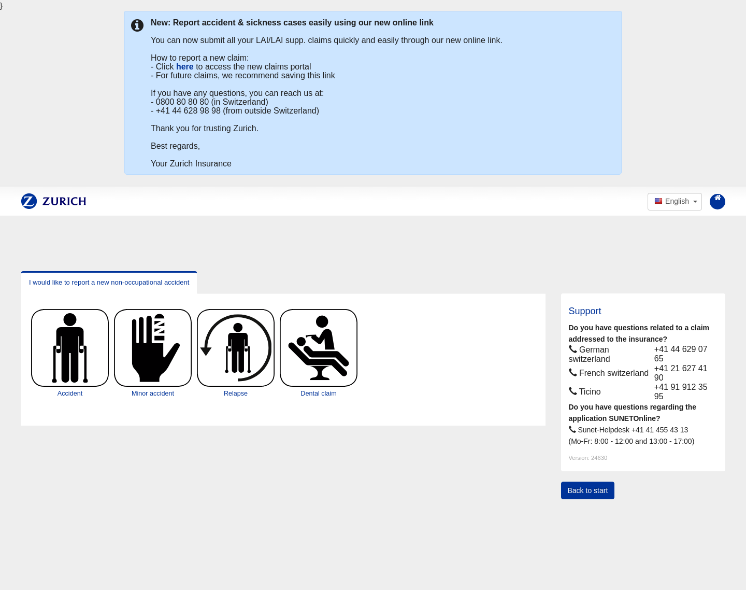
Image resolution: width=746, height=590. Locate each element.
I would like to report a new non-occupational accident (109, 282)
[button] (675, 201)
